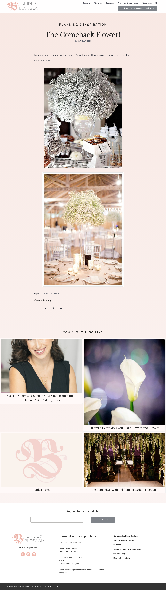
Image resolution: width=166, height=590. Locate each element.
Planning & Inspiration (83, 24)
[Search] (156, 3)
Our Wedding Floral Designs (125, 536)
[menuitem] (86, 3)
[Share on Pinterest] (53, 308)
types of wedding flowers (49, 294)
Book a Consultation (122, 558)
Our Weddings (119, 553)
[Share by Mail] (61, 308)
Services (117, 545)
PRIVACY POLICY (53, 586)
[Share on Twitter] (45, 308)
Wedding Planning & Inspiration (127, 549)
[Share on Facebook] (38, 308)
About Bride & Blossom (123, 540)
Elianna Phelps (84, 41)
